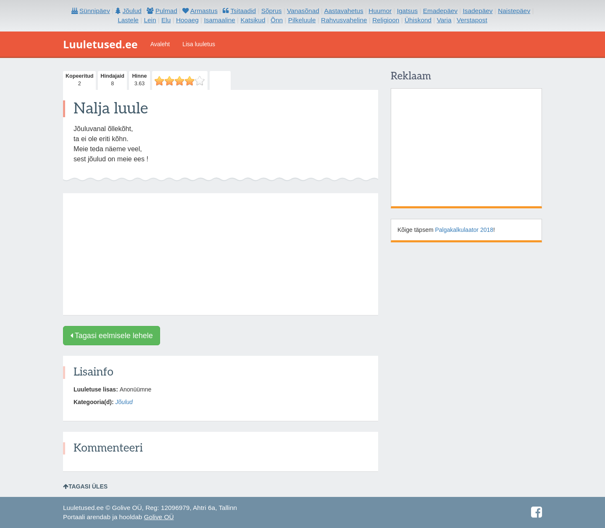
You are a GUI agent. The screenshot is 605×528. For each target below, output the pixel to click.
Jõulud (124, 402)
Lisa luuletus (198, 44)
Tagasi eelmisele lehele (111, 335)
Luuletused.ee (100, 44)
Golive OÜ (159, 516)
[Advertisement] (221, 254)
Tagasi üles (85, 486)
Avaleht (160, 44)
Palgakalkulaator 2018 (464, 229)
